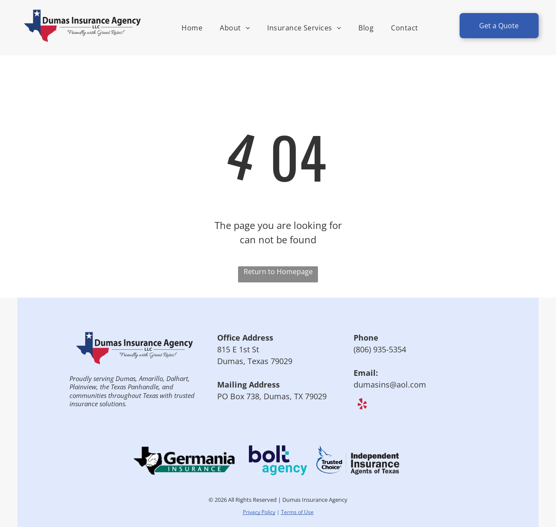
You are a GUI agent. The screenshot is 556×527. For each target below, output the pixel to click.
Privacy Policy (259, 512)
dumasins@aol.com (390, 384)
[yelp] (362, 405)
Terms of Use (297, 512)
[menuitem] (192, 28)
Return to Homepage (278, 271)
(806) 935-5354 (380, 349)
